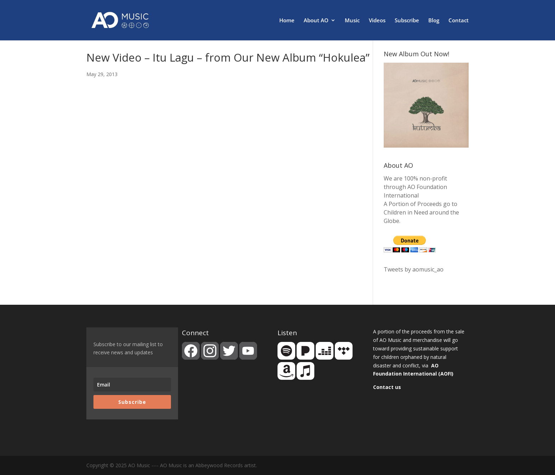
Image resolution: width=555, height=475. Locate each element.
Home (286, 21)
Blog (433, 21)
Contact (458, 21)
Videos (377, 21)
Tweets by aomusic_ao (414, 269)
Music (352, 21)
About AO (316, 21)
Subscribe (407, 21)
